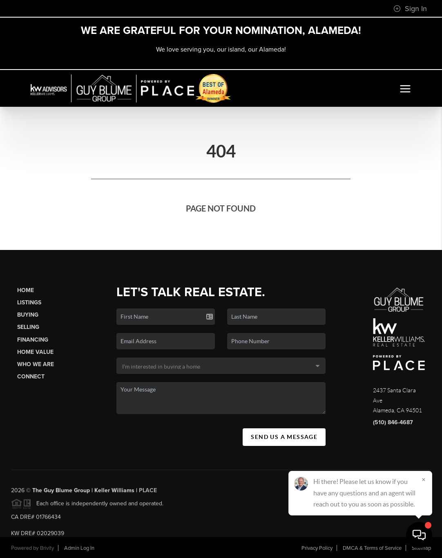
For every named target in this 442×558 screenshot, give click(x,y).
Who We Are (35, 364)
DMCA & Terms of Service (372, 548)
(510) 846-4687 (393, 422)
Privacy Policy (317, 548)
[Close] (423, 479)
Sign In (410, 8)
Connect (31, 376)
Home (25, 290)
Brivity (47, 548)
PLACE (148, 492)
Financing (32, 339)
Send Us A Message (284, 437)
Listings (29, 302)
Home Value (35, 352)
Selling (28, 327)
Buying (27, 314)
